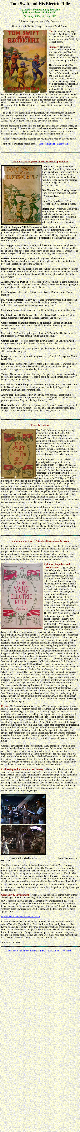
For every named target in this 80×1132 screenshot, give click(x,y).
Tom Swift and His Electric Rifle (54, 143)
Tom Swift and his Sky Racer (22, 950)
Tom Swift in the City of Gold (51, 950)
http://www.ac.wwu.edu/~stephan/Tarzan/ (20, 916)
